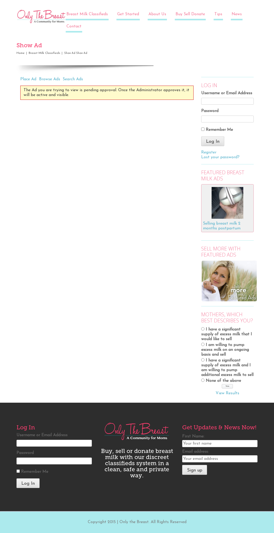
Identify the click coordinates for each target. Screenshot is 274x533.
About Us (157, 14)
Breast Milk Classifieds (87, 14)
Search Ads (73, 79)
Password (209, 111)
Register (208, 152)
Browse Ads (49, 79)
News (237, 14)
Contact (73, 26)
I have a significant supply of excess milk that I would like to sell (226, 334)
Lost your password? (220, 157)
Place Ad (28, 79)
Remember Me (219, 130)
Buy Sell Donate (190, 14)
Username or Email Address (226, 93)
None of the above (223, 381)
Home (20, 53)
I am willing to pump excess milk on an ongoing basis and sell (225, 350)
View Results (227, 393)
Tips (218, 14)
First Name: (193, 436)
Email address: (195, 452)
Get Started (128, 14)
